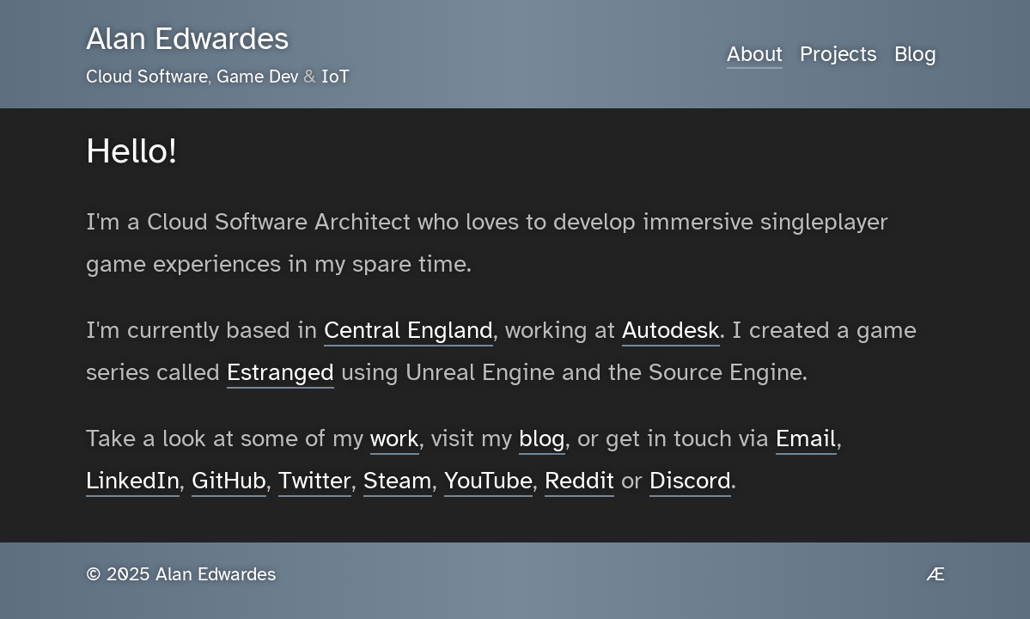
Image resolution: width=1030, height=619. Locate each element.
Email (806, 438)
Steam (397, 480)
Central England (408, 330)
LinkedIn (133, 480)
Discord (690, 480)
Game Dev (257, 76)
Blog (915, 54)
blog (542, 438)
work (394, 438)
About (755, 54)
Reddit (579, 480)
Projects (838, 54)
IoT (335, 76)
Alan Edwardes (187, 38)
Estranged (280, 372)
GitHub (229, 480)
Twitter (314, 480)
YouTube (488, 480)
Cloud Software (147, 76)
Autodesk (671, 330)
